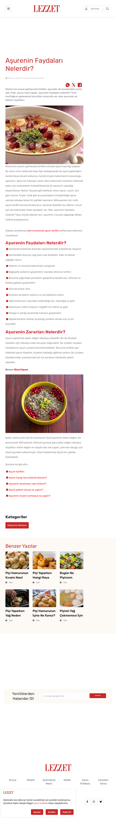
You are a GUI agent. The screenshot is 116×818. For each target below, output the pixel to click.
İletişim (31, 780)
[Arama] (107, 8)
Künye (12, 780)
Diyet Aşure (21, 369)
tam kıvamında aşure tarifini (43, 230)
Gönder (98, 695)
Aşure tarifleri (16, 471)
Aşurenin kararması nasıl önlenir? (27, 483)
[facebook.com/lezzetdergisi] (87, 802)
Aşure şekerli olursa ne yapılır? (26, 489)
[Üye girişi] (93, 8)
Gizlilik (67, 780)
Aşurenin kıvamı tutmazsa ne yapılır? (29, 495)
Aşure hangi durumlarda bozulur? (28, 477)
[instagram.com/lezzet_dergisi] (94, 802)
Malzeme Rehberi (17, 525)
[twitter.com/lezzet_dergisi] (101, 802)
